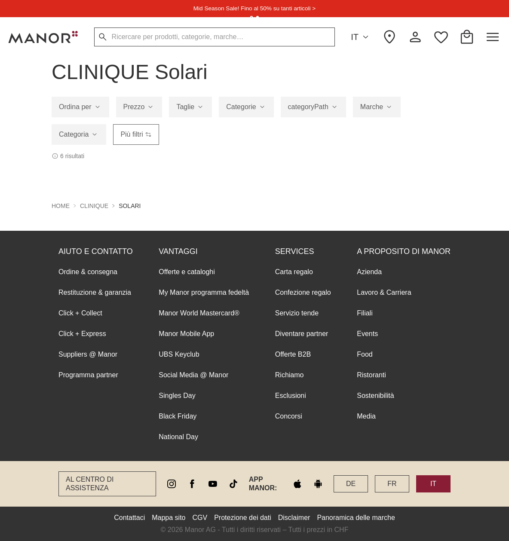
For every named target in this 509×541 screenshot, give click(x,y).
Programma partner (88, 375)
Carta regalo (294, 271)
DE (351, 483)
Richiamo (289, 375)
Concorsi (288, 416)
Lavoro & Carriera (384, 292)
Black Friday (177, 416)
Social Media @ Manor (193, 375)
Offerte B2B (293, 354)
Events (367, 333)
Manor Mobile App (186, 333)
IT (361, 37)
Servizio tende (297, 313)
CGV (200, 517)
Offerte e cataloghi (187, 271)
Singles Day (177, 395)
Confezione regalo (303, 292)
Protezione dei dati (242, 517)
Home (61, 205)
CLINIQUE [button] (94, 205)
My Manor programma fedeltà (204, 292)
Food (364, 354)
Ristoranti (371, 375)
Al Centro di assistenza (89, 484)
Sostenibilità (375, 395)
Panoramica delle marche (356, 517)
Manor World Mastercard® (199, 313)
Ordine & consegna (87, 271)
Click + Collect (80, 313)
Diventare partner (301, 333)
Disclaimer (294, 517)
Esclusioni (290, 395)
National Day (178, 436)
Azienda (369, 271)
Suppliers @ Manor (87, 354)
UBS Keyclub (179, 354)
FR (391, 483)
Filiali (364, 313)
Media (366, 416)
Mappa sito (168, 517)
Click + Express (82, 333)
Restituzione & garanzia (94, 292)
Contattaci (129, 517)
